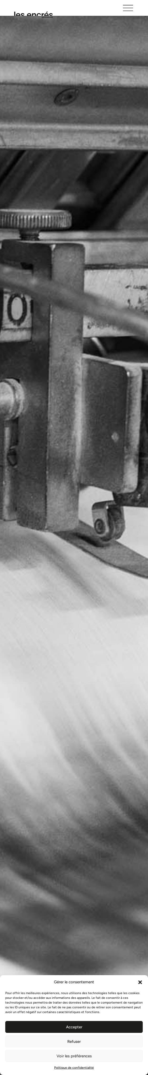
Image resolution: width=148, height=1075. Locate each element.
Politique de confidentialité (74, 1067)
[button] (140, 982)
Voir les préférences (74, 1056)
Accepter (74, 1027)
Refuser (74, 1041)
